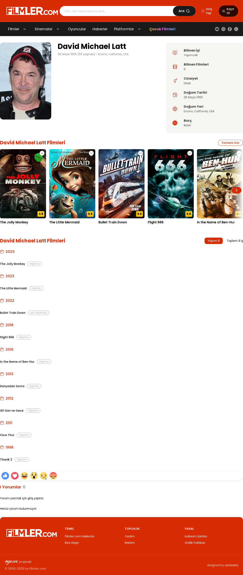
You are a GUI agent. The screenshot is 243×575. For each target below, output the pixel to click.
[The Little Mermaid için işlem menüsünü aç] (91, 153)
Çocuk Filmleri (162, 28)
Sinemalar (44, 28)
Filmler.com (37, 569)
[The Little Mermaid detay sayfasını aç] (72, 183)
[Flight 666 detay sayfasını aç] (171, 183)
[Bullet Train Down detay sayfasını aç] (121, 183)
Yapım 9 (214, 241)
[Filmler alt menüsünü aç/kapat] (24, 29)
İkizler (187, 125)
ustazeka (231, 565)
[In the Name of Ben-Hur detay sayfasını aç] (220, 183)
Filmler (13, 28)
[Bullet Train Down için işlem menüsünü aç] (140, 153)
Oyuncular (77, 28)
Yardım (130, 536)
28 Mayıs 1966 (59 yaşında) (76, 54)
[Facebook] (230, 29)
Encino (188, 111)
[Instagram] (223, 29)
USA (211, 111)
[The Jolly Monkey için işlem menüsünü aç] (42, 153)
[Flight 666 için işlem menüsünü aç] (189, 153)
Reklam (130, 543)
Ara (184, 11)
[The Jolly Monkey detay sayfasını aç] (23, 183)
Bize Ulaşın (72, 543)
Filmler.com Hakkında (79, 536)
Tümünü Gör (230, 143)
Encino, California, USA (113, 54)
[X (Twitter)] (236, 29)
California (201, 111)
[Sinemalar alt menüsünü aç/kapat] (57, 29)
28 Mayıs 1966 (193, 97)
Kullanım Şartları (196, 536)
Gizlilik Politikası (195, 543)
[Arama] (116, 11)
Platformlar (124, 28)
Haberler (100, 28)
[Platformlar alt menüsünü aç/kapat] (139, 29)
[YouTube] (217, 29)
